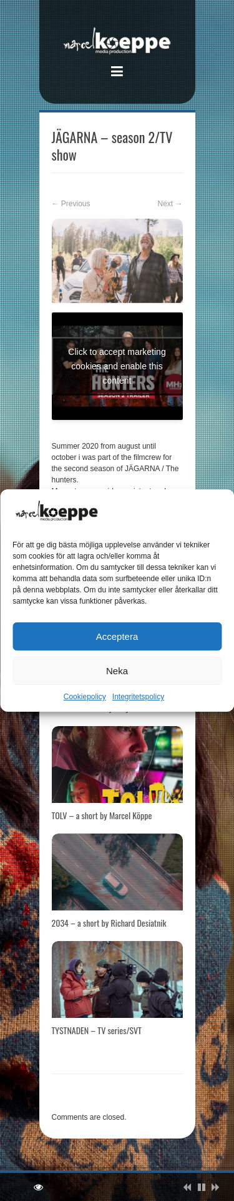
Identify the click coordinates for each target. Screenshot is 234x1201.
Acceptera (117, 636)
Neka (117, 670)
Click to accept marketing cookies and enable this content (116, 365)
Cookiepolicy (85, 696)
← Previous (71, 203)
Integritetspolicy (138, 696)
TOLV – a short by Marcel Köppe (102, 815)
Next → (169, 203)
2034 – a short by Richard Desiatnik (109, 922)
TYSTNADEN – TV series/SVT (97, 1030)
